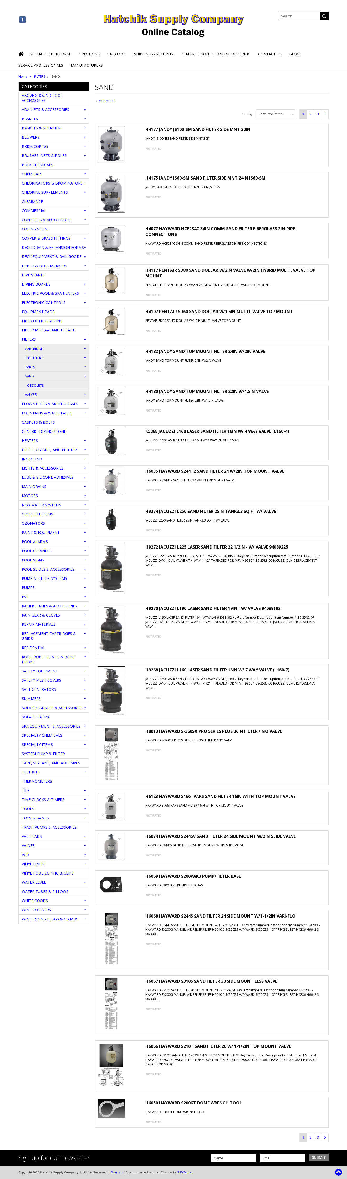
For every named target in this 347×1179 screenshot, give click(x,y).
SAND (29, 376)
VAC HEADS (32, 836)
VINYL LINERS (34, 863)
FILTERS (39, 76)
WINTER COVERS (36, 909)
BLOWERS (30, 137)
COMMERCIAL (34, 210)
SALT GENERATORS (39, 689)
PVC (25, 596)
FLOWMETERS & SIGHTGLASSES (50, 403)
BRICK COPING (35, 146)
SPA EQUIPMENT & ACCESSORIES (51, 726)
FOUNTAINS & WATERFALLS (47, 412)
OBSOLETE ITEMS (37, 514)
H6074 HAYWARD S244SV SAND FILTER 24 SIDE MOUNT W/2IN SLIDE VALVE (220, 836)
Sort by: (247, 114)
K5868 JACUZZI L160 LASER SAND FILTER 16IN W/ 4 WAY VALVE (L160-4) (217, 431)
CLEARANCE (32, 201)
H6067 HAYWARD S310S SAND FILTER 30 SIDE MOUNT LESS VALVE (211, 981)
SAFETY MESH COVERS (41, 680)
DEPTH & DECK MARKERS (44, 265)
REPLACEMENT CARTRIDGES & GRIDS (49, 636)
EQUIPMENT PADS (38, 311)
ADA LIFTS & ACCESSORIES (45, 109)
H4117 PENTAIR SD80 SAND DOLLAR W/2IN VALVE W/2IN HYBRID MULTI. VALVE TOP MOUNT (230, 273)
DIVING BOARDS (36, 284)
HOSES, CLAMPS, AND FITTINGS (50, 449)
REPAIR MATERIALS (39, 624)
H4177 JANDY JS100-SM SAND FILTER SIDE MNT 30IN (198, 129)
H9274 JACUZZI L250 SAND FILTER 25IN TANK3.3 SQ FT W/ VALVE (210, 511)
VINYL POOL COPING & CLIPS (48, 873)
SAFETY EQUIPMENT (40, 671)
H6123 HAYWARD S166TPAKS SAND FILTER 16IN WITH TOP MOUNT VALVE (220, 796)
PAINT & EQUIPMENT (41, 532)
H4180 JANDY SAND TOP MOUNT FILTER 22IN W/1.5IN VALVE (207, 391)
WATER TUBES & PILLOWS (45, 891)
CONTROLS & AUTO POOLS (46, 219)
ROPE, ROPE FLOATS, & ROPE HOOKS (48, 659)
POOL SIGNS (33, 559)
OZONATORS (33, 523)
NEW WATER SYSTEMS (41, 504)
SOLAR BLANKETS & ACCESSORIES (52, 707)
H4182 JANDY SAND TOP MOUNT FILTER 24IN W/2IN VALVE (205, 351)
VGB (25, 854)
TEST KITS (31, 772)
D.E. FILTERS (34, 357)
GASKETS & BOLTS (38, 422)
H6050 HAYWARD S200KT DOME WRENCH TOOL (193, 1103)
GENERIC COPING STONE (44, 431)
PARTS (30, 367)
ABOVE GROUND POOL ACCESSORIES (42, 98)
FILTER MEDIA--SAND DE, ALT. (48, 330)
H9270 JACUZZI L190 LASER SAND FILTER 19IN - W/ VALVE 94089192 (212, 608)
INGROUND (32, 458)
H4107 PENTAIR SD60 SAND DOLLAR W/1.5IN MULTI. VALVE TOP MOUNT (219, 311)
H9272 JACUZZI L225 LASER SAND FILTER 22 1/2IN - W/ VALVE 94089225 (216, 547)
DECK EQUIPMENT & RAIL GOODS (52, 256)
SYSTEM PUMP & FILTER (43, 753)
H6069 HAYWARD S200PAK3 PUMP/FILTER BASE (193, 876)
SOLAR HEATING (36, 716)
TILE (25, 790)
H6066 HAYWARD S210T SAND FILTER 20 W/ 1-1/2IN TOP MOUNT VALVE (218, 1046)
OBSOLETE (35, 385)
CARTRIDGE (34, 348)
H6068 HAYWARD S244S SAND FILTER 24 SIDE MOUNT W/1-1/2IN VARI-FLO (220, 916)
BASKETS (30, 118)
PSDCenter (185, 1172)
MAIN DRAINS (34, 486)
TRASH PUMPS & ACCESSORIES (49, 827)
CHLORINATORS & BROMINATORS (52, 183)
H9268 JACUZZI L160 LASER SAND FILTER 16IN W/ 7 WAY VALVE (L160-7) (217, 670)
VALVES (31, 394)
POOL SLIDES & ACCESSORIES (48, 569)
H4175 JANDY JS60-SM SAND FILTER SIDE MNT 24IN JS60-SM (205, 178)
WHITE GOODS (35, 900)
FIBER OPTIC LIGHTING (42, 320)
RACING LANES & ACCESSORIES (49, 605)
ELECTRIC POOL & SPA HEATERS (50, 293)
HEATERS (30, 440)
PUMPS (28, 587)
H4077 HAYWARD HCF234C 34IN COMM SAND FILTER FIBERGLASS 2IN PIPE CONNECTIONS (220, 231)
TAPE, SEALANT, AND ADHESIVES (51, 762)
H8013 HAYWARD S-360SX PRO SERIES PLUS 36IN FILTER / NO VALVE (213, 731)
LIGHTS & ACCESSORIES (43, 468)
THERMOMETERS (37, 781)
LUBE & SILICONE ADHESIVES (47, 477)
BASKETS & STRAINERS (42, 127)
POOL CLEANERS (37, 550)
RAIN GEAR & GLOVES (41, 615)
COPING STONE (35, 229)
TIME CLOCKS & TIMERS (43, 799)
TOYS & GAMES (35, 817)
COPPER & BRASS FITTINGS (46, 238)
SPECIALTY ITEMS (37, 744)
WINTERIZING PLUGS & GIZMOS (50, 919)
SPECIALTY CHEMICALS (42, 735)
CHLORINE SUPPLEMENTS (45, 192)
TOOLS (28, 808)
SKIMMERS (31, 698)
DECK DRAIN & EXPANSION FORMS (53, 247)
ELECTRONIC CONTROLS (43, 302)
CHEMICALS (32, 173)
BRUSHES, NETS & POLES (44, 155)
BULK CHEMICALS (37, 164)
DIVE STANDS (34, 274)
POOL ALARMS (35, 541)
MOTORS (30, 495)
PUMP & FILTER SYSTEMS (44, 578)
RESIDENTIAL (33, 647)
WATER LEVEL (34, 882)
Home (23, 76)
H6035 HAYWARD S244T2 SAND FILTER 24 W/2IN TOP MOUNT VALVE (214, 471)
